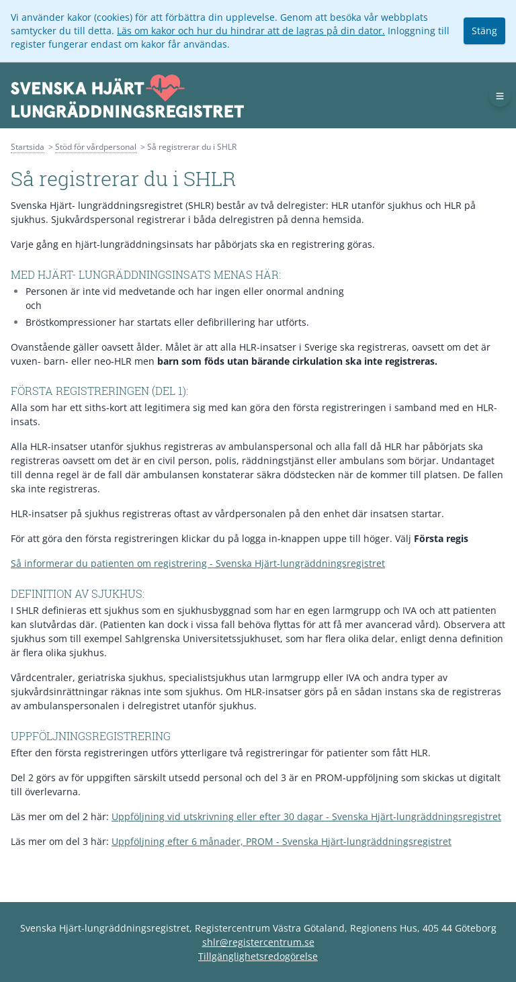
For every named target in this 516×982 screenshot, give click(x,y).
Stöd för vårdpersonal (95, 146)
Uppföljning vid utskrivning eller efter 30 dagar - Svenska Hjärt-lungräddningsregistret (306, 816)
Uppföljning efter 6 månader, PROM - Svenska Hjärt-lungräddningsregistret (282, 841)
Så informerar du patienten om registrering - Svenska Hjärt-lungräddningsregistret (198, 563)
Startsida (27, 146)
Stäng (484, 30)
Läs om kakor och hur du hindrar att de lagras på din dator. (251, 30)
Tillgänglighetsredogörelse (258, 956)
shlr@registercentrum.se (258, 942)
